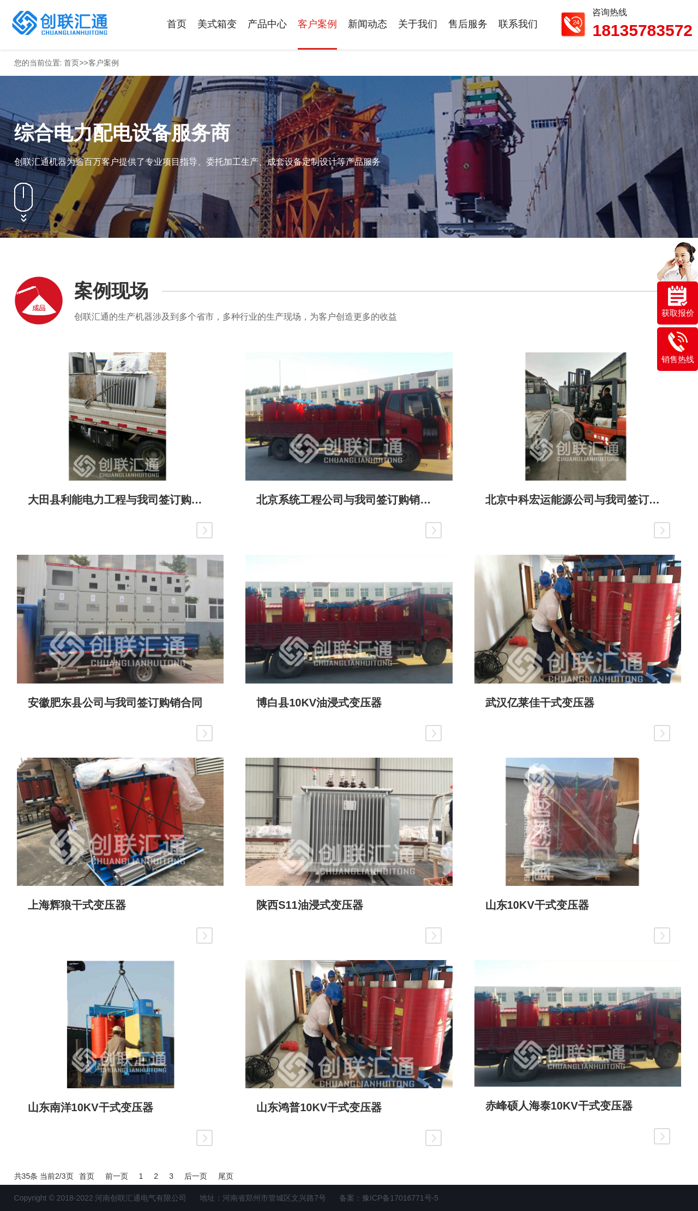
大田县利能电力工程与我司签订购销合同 (120, 500)
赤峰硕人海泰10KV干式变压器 (559, 1106)
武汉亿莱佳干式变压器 (539, 703)
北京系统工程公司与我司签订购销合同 (349, 500)
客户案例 (317, 24)
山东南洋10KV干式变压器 (90, 1107)
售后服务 (468, 24)
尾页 (225, 1176)
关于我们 (417, 24)
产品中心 (267, 24)
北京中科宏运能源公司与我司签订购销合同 (578, 500)
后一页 (195, 1176)
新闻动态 (367, 24)
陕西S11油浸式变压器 (309, 905)
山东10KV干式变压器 (537, 905)
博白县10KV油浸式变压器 (319, 703)
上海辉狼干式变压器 (77, 905)
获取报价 (677, 301)
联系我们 (518, 24)
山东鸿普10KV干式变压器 (319, 1107)
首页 (176, 24)
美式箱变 (217, 24)
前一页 (116, 1176)
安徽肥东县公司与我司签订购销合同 (115, 703)
